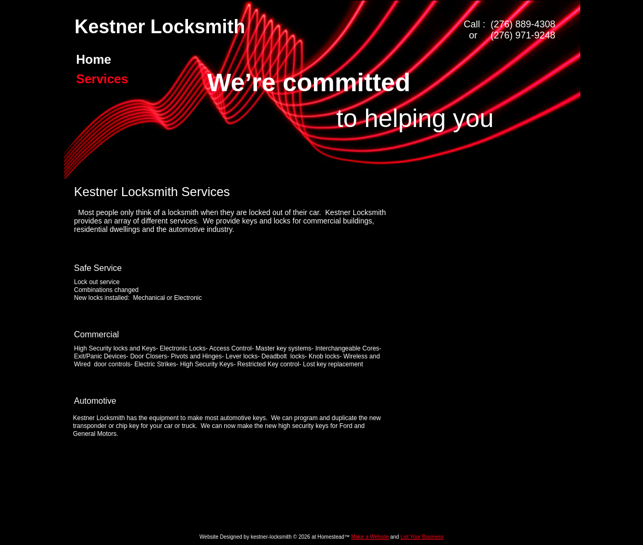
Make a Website (370, 537)
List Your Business (421, 537)
